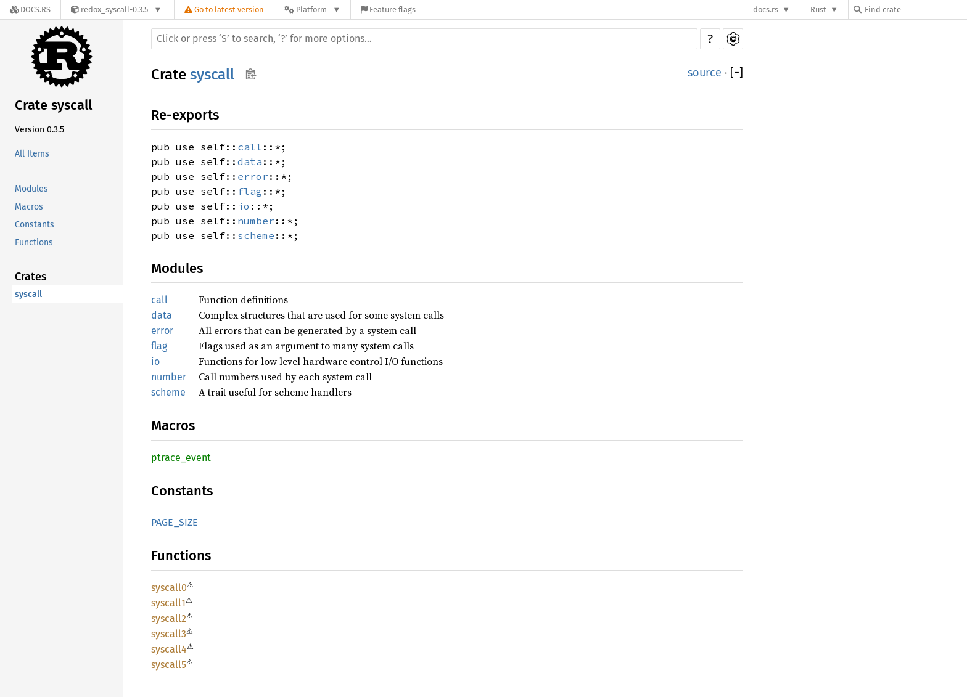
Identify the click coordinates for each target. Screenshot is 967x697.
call (249, 147)
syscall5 (168, 665)
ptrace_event (181, 457)
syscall (28, 294)
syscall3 (168, 634)
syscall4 (169, 649)
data (249, 161)
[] (736, 73)
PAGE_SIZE (174, 522)
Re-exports (185, 115)
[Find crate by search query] (915, 9)
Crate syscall (53, 105)
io (243, 206)
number (255, 220)
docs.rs (765, 9)
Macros (29, 207)
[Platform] (312, 9)
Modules (31, 189)
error (252, 176)
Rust (818, 9)
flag (249, 191)
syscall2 (168, 618)
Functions (34, 242)
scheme (255, 235)
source (705, 72)
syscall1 (168, 603)
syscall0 (169, 587)
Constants (34, 224)
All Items (32, 154)
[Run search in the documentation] (424, 38)
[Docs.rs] (30, 9)
